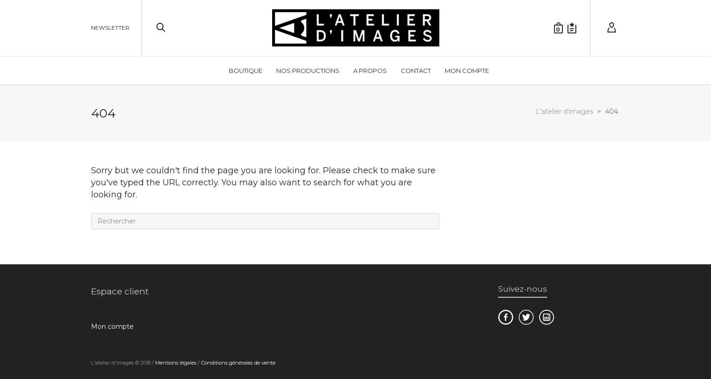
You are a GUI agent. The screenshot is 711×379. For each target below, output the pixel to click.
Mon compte (112, 326)
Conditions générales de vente (238, 362)
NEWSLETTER (110, 27)
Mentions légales (175, 362)
